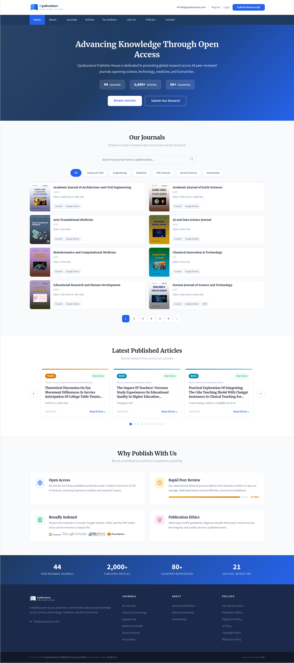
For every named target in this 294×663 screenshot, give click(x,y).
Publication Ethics (232, 613)
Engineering (129, 619)
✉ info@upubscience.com (191, 7)
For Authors (110, 20)
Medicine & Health (132, 626)
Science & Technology (134, 613)
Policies (151, 20)
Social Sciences (131, 633)
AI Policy (227, 626)
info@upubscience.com (46, 622)
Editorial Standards (183, 613)
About (53, 20)
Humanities (128, 640)
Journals (72, 20)
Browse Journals (125, 100)
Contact (170, 20)
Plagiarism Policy (232, 619)
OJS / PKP (260, 657)
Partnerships (179, 619)
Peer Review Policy (233, 606)
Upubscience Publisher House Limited (65, 657)
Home (37, 20)
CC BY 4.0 (112, 657)
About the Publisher (183, 606)
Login (226, 7)
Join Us (132, 20)
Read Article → (98, 412)
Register (216, 7)
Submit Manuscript (248, 7)
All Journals (129, 606)
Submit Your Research (165, 101)
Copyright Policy (231, 633)
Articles (89, 20)
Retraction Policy (232, 640)
